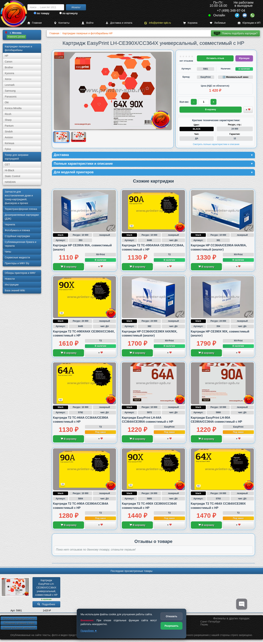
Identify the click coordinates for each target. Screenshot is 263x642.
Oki (7, 102)
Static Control (12, 176)
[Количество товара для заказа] (203, 102)
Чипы (8, 251)
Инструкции (12, 284)
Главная (34, 23)
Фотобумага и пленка (17, 230)
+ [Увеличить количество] (213, 101)
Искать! (76, 7)
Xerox (8, 79)
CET (7, 164)
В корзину (69, 266)
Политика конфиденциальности (19, 618)
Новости (10, 278)
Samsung (10, 90)
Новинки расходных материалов (18, 627)
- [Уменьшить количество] (193, 101)
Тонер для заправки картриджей (16, 156)
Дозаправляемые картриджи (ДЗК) (22, 216)
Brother (9, 67)
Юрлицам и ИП (249, 23)
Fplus (8, 149)
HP (6, 55)
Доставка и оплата (119, 23)
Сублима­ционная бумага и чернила (20, 243)
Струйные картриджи (17, 236)
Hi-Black (9, 170)
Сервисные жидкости (17, 257)
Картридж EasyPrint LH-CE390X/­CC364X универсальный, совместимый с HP (46, 587)
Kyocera (9, 73)
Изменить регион (16, 37)
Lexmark (10, 84)
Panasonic (11, 96)
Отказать (171, 616)
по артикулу (68, 13)
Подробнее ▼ (89, 630)
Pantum (9, 125)
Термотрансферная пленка (21, 209)
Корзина (190, 23)
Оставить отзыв (215, 58)
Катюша (9, 143)
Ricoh (8, 114)
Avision (9, 137)
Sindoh (9, 131)
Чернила (10, 224)
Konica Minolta (13, 108)
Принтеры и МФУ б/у (17, 263)
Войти (87, 23)
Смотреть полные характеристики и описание (216, 144)
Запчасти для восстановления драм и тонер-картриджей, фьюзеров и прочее (19, 197)
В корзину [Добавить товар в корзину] (210, 109)
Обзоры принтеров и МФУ (20, 272)
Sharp (8, 119)
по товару (41, 13)
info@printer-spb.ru (157, 23)
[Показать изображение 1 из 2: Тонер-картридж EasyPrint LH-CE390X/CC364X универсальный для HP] (61, 137)
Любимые (218, 23)
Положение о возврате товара (18, 623)
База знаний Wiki (15, 290)
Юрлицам (244, 58)
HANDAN (10, 182)
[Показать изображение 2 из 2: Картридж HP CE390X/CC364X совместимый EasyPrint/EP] (78, 137)
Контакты (61, 23)
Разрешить (171, 625)
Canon (8, 61)
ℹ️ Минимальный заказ (235, 77)
